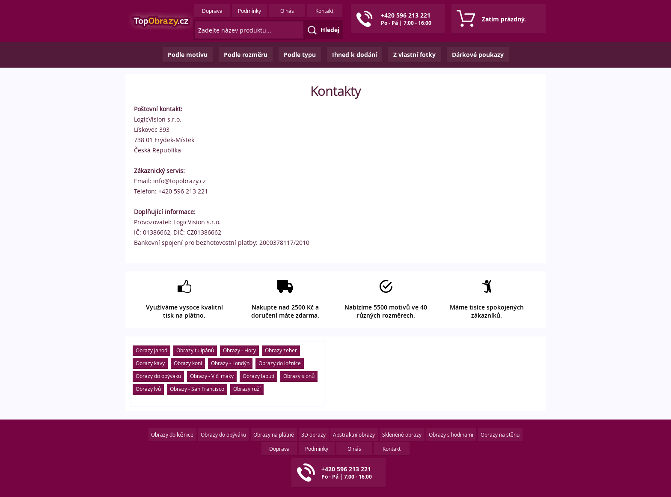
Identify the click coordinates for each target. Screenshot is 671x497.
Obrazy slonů (299, 375)
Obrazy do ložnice (279, 363)
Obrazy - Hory (239, 350)
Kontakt (324, 10)
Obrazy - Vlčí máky (212, 375)
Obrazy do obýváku (158, 375)
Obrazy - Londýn (230, 363)
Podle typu (300, 55)
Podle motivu (188, 55)
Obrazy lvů (148, 388)
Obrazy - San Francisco (197, 388)
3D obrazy (313, 434)
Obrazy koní (188, 363)
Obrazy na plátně (273, 434)
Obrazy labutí (258, 375)
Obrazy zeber (281, 350)
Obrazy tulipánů (195, 350)
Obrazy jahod (151, 350)
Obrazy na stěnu (500, 434)
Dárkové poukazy (478, 55)
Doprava (212, 10)
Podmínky (249, 10)
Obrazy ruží (247, 388)
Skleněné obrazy (402, 434)
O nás (287, 10)
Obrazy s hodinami (451, 434)
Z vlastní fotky (414, 55)
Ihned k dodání (354, 55)
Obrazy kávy (150, 363)
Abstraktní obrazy (354, 434)
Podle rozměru (245, 55)
